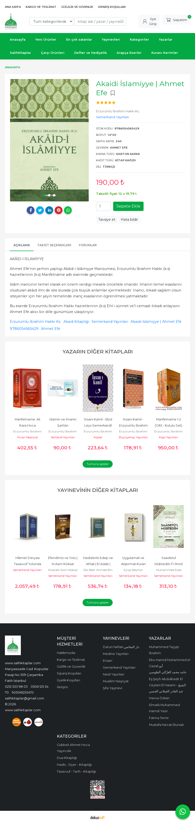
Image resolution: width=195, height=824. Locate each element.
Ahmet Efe (50, 328)
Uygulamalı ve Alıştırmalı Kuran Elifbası (133, 564)
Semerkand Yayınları (110, 321)
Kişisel (98, 437)
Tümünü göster (97, 464)
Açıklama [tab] (21, 245)
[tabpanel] (49, 140)
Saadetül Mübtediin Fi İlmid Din (169, 564)
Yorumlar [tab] (88, 245)
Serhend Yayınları (63, 437)
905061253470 (23, 692)
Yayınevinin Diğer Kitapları (97, 490)
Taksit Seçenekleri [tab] (54, 245)
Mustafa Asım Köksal (62, 570)
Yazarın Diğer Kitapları (97, 351)
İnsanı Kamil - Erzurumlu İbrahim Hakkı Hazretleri (133, 425)
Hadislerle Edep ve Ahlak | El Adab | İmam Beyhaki (98, 564)
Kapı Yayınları (168, 437)
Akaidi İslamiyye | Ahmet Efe (156, 321)
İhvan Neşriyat (27, 437)
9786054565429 (24, 328)
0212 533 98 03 (16, 686)
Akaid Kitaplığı (76, 321)
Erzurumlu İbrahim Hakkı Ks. (35, 321)
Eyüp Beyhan (133, 570)
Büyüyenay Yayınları (133, 437)
